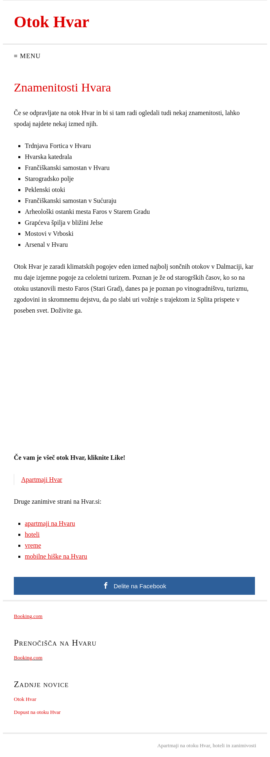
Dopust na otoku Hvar (37, 712)
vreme (33, 545)
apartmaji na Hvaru (50, 523)
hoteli (32, 534)
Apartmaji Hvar (41, 479)
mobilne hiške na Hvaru (56, 556)
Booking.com (28, 616)
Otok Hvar (51, 22)
